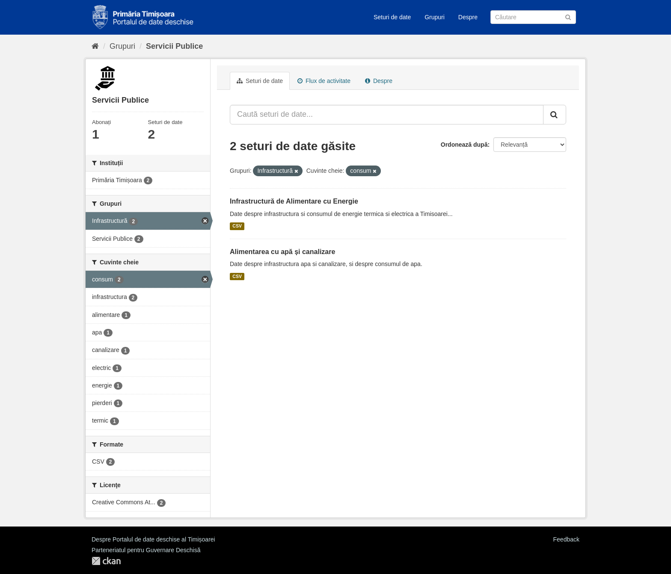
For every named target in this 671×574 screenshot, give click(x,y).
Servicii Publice (174, 46)
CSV (237, 226)
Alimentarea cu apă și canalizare (282, 251)
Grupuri (435, 17)
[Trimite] (568, 16)
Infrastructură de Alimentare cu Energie (294, 201)
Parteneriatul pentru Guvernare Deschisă (146, 550)
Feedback (566, 539)
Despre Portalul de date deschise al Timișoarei (153, 539)
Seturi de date (392, 17)
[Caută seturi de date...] (386, 114)
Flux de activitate (323, 80)
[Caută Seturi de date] (533, 17)
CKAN (106, 560)
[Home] (95, 46)
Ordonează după (464, 144)
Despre (468, 17)
